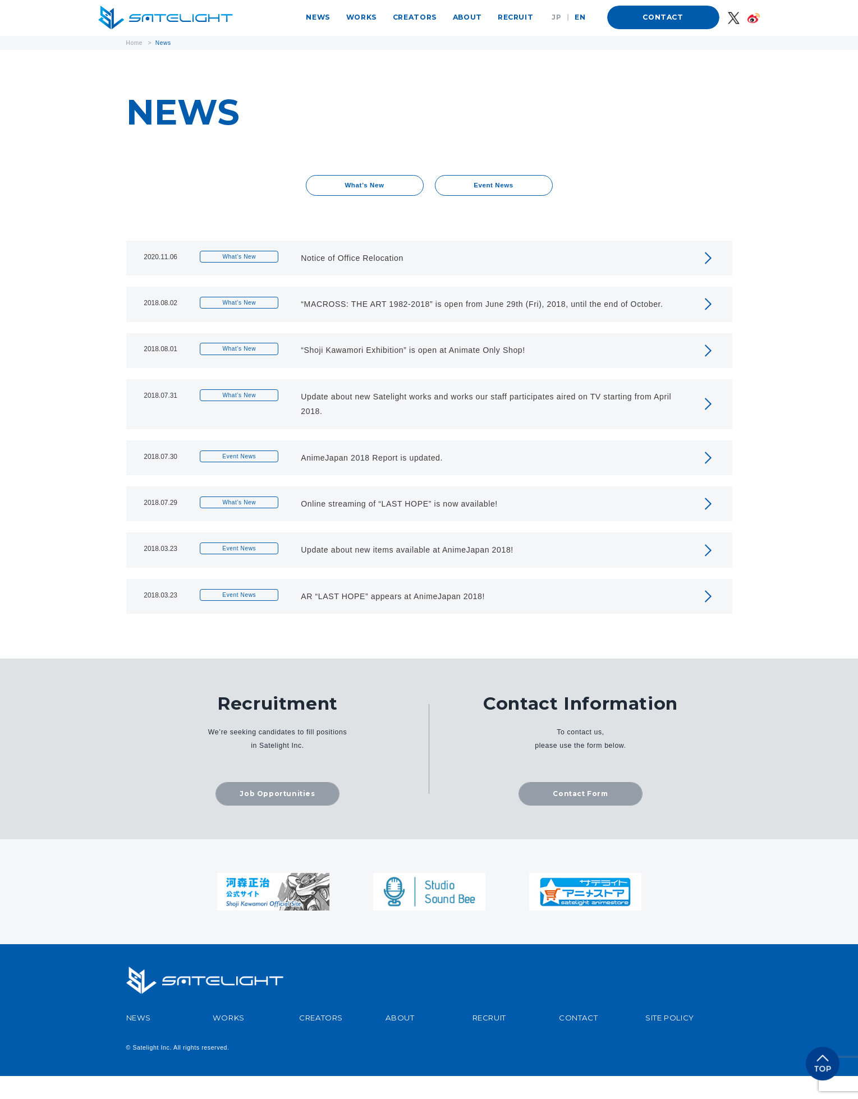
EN (580, 17)
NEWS (318, 17)
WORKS (361, 17)
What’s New (364, 186)
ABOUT (467, 17)
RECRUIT (515, 17)
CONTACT (663, 17)
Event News (493, 186)
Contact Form (580, 816)
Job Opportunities (277, 816)
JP (556, 17)
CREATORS (415, 17)
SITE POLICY (669, 1041)
